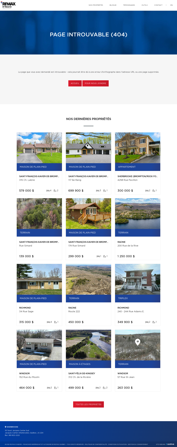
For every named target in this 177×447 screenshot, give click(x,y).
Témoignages (129, 5)
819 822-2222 (14, 435)
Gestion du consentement (138, 444)
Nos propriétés (96, 5)
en (171, 5)
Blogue (113, 5)
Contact (158, 5)
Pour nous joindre (95, 83)
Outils (145, 5)
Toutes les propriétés (89, 404)
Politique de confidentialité (96, 444)
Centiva (170, 444)
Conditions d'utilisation (117, 444)
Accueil (75, 83)
